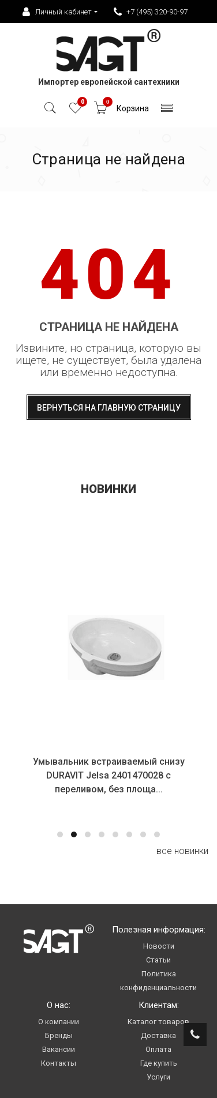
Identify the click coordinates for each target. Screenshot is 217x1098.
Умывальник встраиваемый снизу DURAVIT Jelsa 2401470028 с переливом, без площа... (109, 775)
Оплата (158, 1049)
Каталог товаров (158, 1021)
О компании (58, 1021)
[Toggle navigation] (167, 111)
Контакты (58, 1063)
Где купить (158, 1063)
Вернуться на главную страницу (109, 407)
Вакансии (58, 1049)
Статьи (158, 960)
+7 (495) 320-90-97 (151, 12)
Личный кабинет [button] (57, 12)
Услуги (158, 1077)
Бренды (59, 1035)
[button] (60, 834)
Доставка (158, 1035)
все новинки (182, 850)
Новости (158, 946)
